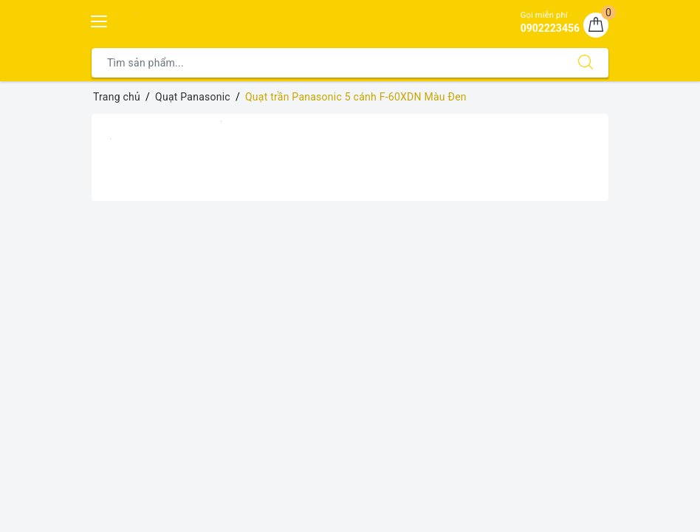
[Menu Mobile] (100, 19)
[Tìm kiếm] (585, 63)
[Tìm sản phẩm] (327, 63)
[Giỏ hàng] (595, 25)
